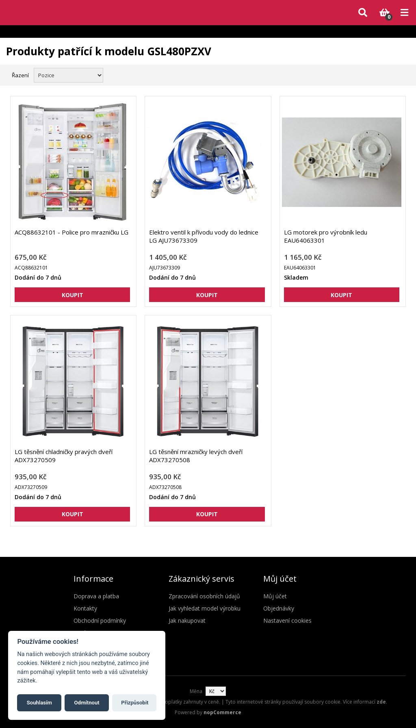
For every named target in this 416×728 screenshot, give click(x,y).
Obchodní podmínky (100, 620)
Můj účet (275, 596)
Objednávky (278, 608)
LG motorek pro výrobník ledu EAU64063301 (325, 236)
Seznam (401, 74)
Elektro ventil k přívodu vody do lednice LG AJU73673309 (203, 236)
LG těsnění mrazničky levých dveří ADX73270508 (196, 456)
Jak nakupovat (187, 620)
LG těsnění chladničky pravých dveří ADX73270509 (64, 456)
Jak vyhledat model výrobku (204, 608)
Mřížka (386, 74)
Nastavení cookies (287, 620)
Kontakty (85, 608)
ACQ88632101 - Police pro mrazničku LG (71, 232)
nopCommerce (222, 712)
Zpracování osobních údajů (204, 596)
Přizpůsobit (134, 703)
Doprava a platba (96, 596)
